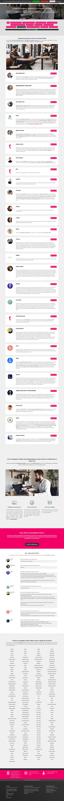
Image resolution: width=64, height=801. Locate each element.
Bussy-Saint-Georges (12, 696)
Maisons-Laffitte (25, 749)
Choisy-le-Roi (12, 724)
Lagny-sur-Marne (25, 702)
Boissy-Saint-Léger (12, 677)
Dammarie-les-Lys (12, 749)
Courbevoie (12, 745)
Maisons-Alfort (25, 747)
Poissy (38, 753)
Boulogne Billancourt (12, 683)
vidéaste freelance (44, 26)
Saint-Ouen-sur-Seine (52, 685)
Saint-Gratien (52, 675)
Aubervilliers (12, 663)
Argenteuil (12, 657)
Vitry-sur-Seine (51, 757)
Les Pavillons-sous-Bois (25, 730)
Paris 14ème (38, 716)
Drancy (12, 753)
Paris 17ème (38, 722)
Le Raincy (25, 722)
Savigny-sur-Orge (52, 696)
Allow (36, 29)
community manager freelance (28, 22)
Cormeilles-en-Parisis (12, 741)
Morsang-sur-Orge (39, 675)
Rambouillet (52, 651)
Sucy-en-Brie (52, 708)
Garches (25, 669)
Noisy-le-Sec (39, 694)
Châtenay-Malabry (12, 708)
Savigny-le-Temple (52, 694)
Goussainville (25, 681)
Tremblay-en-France (52, 720)
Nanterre (38, 677)
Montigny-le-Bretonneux (39, 665)
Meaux (38, 649)
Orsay (39, 698)
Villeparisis (52, 743)
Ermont (25, 651)
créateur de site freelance (52, 22)
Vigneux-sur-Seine (52, 730)
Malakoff (25, 751)
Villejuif (52, 732)
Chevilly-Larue (12, 720)
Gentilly (25, 675)
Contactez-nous (8, 797)
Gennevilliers (25, 673)
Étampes (25, 653)
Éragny (25, 649)
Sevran (52, 700)
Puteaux (52, 649)
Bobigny (12, 673)
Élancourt (12, 759)
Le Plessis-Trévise (25, 718)
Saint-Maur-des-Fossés (52, 679)
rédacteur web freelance (11, 26)
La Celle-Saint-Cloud (25, 698)
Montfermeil (39, 661)
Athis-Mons (12, 661)
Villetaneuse (52, 747)
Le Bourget (25, 706)
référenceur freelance (21, 26)
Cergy (12, 700)
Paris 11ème (38, 710)
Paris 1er (38, 728)
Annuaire (7, 789)
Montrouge (39, 673)
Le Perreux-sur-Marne (25, 714)
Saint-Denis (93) (52, 667)
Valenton (52, 722)
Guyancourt (25, 683)
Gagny (25, 667)
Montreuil (38, 671)
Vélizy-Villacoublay (52, 726)
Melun (39, 651)
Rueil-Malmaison (52, 661)
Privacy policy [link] (58, 1)
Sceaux (52, 698)
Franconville (25, 663)
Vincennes (52, 753)
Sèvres (52, 702)
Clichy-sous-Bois (12, 730)
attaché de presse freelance (16, 22)
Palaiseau (38, 704)
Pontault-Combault (38, 755)
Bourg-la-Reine (12, 685)
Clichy (12, 728)
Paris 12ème (38, 712)
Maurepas (25, 759)
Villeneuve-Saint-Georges (52, 741)
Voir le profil (53, 73)
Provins (38, 759)
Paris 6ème (39, 741)
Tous (8, 22)
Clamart (12, 726)
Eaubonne (12, 757)
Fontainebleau (25, 657)
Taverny (52, 712)
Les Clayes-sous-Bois (25, 724)
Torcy (52, 716)
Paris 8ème (39, 745)
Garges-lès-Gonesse (25, 671)
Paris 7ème (39, 743)
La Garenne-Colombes (25, 700)
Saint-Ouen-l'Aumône (52, 683)
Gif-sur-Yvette (25, 677)
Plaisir (39, 751)
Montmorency (38, 669)
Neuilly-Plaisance (39, 681)
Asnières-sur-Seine (12, 659)
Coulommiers (12, 743)
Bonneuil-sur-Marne (12, 681)
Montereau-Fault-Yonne (39, 659)
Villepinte (52, 745)
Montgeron (39, 663)
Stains (52, 706)
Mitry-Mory (38, 655)
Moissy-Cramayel (39, 657)
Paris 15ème (38, 718)
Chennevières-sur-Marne (12, 718)
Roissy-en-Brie (52, 655)
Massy (25, 757)
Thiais (52, 714)
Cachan (12, 698)
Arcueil (12, 655)
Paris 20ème (38, 730)
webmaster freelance (53, 26)
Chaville (12, 714)
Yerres (52, 759)
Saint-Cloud (52, 663)
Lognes (25, 743)
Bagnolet (12, 669)
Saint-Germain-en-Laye (52, 673)
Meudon (38, 653)
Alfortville (12, 651)
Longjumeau (25, 745)
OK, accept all (36, 1)
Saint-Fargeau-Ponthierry (52, 671)
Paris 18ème (38, 724)
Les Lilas (25, 726)
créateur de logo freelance (41, 22)
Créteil (12, 747)
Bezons (12, 671)
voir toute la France (13, 519)
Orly (38, 696)
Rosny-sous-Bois (52, 659)
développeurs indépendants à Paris (35, 124)
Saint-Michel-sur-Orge (52, 681)
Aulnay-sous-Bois (12, 665)
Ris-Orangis (52, 653)
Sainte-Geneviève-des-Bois (52, 669)
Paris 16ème (38, 720)
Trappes (52, 718)
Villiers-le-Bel (52, 749)
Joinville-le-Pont (25, 694)
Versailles (52, 728)
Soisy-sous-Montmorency (52, 704)
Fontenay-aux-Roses (25, 659)
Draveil (12, 755)
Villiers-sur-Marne (52, 751)
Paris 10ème (38, 708)
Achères (12, 649)
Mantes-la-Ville (25, 755)
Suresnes (52, 710)
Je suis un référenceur (32, 544)
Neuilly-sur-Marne (39, 683)
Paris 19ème (38, 726)
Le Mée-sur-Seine (25, 712)
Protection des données (10, 793)
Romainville (52, 657)
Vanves (52, 724)
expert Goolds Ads (29, 24)
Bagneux (12, 667)
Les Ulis (25, 732)
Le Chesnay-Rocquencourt (25, 708)
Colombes (12, 732)
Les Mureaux (25, 728)
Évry (25, 655)
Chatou (12, 712)
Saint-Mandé (52, 677)
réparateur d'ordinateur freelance (33, 26)
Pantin (39, 706)
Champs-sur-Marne (12, 704)
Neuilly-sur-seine (39, 685)
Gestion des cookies (9, 794)
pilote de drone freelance (48, 24)
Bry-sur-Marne (12, 694)
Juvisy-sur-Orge (25, 696)
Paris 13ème (38, 714)
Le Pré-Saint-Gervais (25, 720)
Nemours (38, 679)
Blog (7, 796)
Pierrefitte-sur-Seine (38, 749)
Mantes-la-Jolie (25, 753)
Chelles (12, 716)
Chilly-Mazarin (12, 722)
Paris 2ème (39, 732)
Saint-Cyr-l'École (52, 665)
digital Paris (26, 793)
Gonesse (25, 679)
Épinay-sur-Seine (12, 761)
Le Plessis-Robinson (25, 716)
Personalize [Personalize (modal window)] (52, 1)
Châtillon (12, 710)
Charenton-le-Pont (12, 706)
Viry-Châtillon (52, 755)
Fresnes (25, 665)
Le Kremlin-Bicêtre (25, 710)
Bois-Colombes (12, 675)
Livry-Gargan (25, 741)
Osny (38, 700)
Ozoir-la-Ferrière (38, 702)
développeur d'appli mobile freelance (18, 24)
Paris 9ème (39, 747)
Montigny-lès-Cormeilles (38, 667)
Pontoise (38, 757)
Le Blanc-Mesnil (25, 704)
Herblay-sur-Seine (25, 685)
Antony (12, 653)
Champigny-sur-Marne (12, 702)
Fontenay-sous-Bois (25, 661)
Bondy (12, 679)
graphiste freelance (38, 24)
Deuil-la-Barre (12, 751)
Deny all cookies (44, 1)
